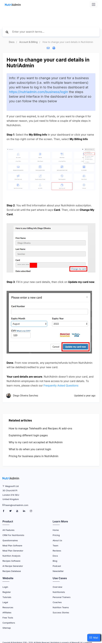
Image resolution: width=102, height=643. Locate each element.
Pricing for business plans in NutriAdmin (33, 456)
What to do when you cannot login (30, 449)
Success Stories (61, 612)
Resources (7, 607)
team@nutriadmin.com (16, 505)
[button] (93, 637)
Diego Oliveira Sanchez (25, 395)
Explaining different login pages (28, 435)
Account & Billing (28, 42)
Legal (5, 602)
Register (6, 592)
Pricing (56, 535)
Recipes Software (11, 561)
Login (5, 587)
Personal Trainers (61, 597)
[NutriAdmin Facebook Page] (3, 511)
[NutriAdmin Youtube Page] (17, 511)
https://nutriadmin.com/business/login (38, 92)
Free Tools (7, 617)
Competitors (8, 622)
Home (56, 530)
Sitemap (6, 628)
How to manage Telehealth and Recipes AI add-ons (40, 428)
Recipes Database (11, 571)
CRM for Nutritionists (13, 535)
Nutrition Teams (61, 607)
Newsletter (58, 571)
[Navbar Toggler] (93, 4)
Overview (57, 587)
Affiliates (6, 612)
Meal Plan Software (12, 545)
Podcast (57, 566)
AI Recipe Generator (12, 566)
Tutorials (6, 597)
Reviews (57, 550)
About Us (57, 540)
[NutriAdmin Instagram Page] (31, 511)
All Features (8, 530)
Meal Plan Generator (12, 550)
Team (55, 545)
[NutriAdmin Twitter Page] (10, 511)
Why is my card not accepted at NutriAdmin (36, 442)
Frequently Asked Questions (61, 385)
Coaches (57, 602)
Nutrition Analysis (11, 555)
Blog (55, 561)
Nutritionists (59, 592)
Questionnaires (10, 540)
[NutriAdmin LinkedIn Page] (24, 511)
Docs (11, 42)
